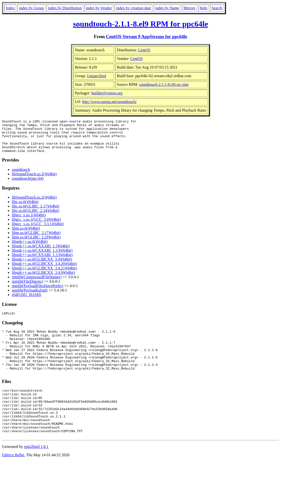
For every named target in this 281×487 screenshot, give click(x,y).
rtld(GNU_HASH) (26, 301)
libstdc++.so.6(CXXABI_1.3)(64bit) (40, 253)
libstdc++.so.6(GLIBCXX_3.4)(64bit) (42, 266)
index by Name (167, 8)
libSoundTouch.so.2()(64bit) (34, 180)
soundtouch (21, 176)
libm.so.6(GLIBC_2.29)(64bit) (36, 244)
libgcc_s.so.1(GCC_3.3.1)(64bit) (38, 230)
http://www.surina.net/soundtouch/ (109, 102)
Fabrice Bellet (13, 481)
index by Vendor (99, 8)
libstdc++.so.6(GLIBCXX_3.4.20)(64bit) (44, 270)
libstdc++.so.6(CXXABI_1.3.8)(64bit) (42, 257)
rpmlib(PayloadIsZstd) (30, 297)
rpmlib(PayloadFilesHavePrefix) (37, 292)
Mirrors (189, 8)
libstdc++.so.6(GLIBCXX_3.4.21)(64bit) (44, 275)
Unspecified (96, 76)
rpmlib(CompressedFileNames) (37, 283)
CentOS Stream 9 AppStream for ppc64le (146, 36)
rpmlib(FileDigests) (27, 288)
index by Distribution (65, 8)
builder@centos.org (106, 93)
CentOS (144, 50)
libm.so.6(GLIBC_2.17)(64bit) (36, 239)
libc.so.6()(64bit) (25, 208)
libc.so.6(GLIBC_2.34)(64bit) (35, 217)
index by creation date (133, 8)
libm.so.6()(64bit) (26, 235)
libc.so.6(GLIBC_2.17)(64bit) (35, 213)
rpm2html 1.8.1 (36, 472)
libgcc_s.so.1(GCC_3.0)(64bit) (36, 226)
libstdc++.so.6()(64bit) (30, 248)
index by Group (31, 8)
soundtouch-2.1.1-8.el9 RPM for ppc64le (140, 23)
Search (217, 8)
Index (10, 8)
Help (203, 8)
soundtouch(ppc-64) (28, 185)
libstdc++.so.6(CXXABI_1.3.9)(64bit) (42, 261)
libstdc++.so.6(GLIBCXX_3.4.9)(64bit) (43, 279)
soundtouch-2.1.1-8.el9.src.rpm (163, 84)
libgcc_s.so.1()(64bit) (29, 222)
